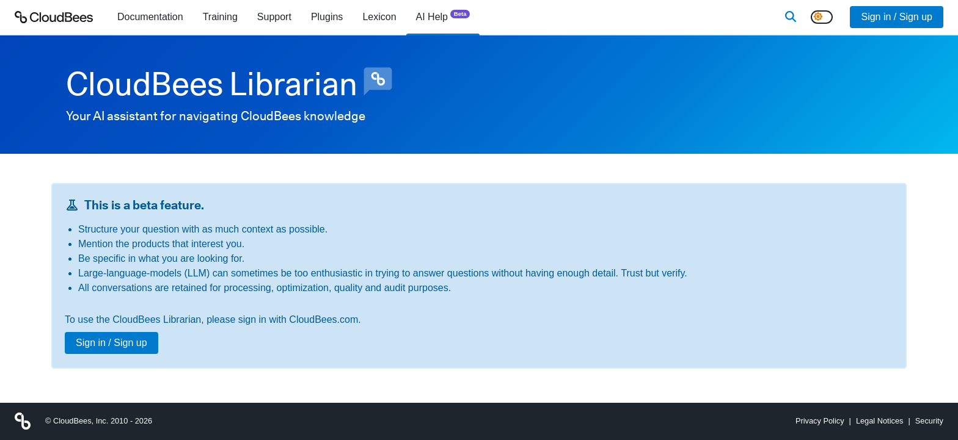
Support (274, 17)
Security (929, 420)
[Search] (790, 17)
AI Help (443, 16)
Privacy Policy (819, 420)
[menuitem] (150, 17)
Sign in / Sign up (896, 17)
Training (220, 17)
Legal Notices (880, 420)
